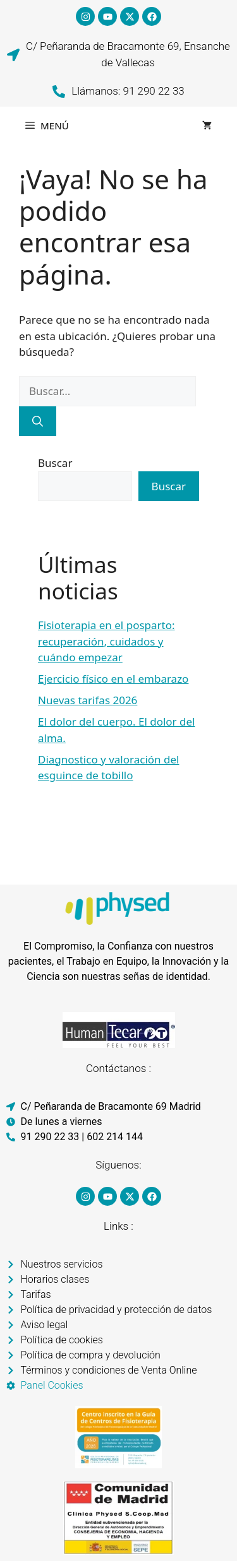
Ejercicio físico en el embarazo (113, 678)
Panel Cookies (52, 1385)
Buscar (55, 463)
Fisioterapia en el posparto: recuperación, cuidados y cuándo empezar (106, 641)
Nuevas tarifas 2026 (87, 700)
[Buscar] (37, 421)
